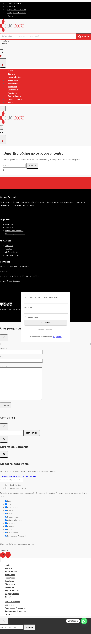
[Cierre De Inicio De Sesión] (4, 439)
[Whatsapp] (84, 621)
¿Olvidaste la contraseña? (45, 329)
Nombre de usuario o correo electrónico (45, 297)
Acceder (45, 323)
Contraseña (34, 307)
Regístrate (57, 337)
